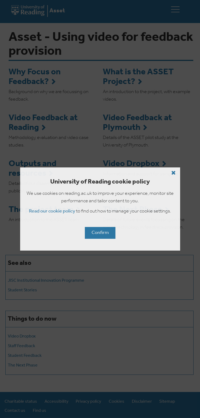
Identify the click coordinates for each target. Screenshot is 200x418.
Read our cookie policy (52, 211)
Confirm (100, 232)
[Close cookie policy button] (173, 172)
